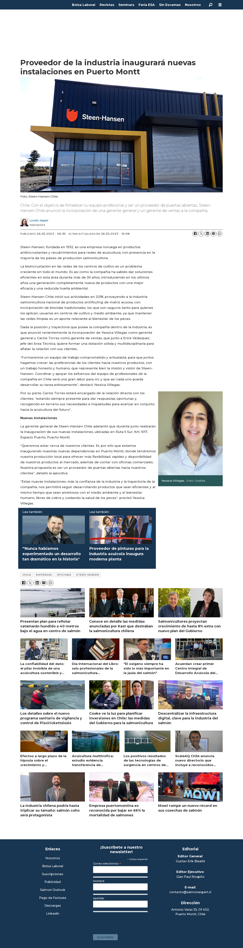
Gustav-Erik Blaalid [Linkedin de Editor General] (190, 861)
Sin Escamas (170, 5)
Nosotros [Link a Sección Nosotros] (52, 858)
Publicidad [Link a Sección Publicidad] (52, 882)
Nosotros (193, 5)
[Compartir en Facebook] (195, 234)
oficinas (64, 574)
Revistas (107, 5)
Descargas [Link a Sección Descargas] (52, 906)
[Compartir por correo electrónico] (213, 234)
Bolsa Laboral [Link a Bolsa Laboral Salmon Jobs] (52, 866)
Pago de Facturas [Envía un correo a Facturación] (52, 898)
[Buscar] (210, 4)
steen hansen (87, 574)
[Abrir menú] (220, 5)
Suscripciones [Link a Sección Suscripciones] (52, 874)
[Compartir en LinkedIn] (207, 234)
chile (26, 574)
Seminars (126, 5)
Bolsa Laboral (83, 5)
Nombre (98, 881)
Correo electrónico (107, 863)
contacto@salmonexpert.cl (190, 892)
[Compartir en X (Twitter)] (201, 234)
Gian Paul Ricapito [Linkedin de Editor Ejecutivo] (190, 877)
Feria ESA (147, 5)
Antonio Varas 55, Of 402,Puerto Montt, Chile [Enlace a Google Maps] (190, 912)
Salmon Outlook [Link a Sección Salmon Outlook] (52, 890)
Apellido (98, 898)
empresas (44, 574)
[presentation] (122, 921)
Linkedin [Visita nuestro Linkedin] (52, 914)
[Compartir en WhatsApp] (219, 234)
